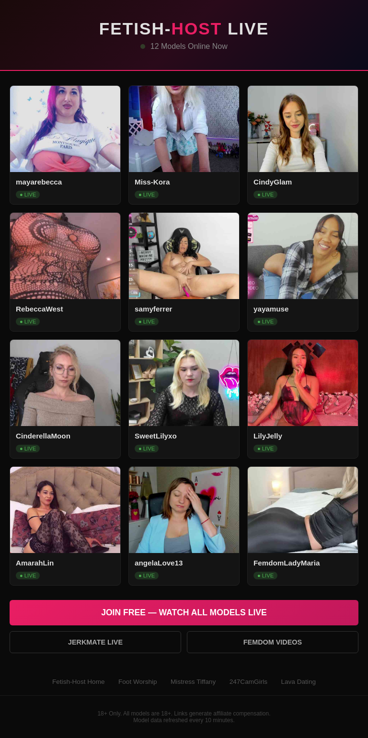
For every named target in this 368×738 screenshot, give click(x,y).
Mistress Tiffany (193, 681)
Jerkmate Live (95, 642)
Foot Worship (137, 681)
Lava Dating (298, 681)
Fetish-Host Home (78, 681)
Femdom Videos (272, 642)
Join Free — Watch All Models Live (184, 612)
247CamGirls (248, 681)
